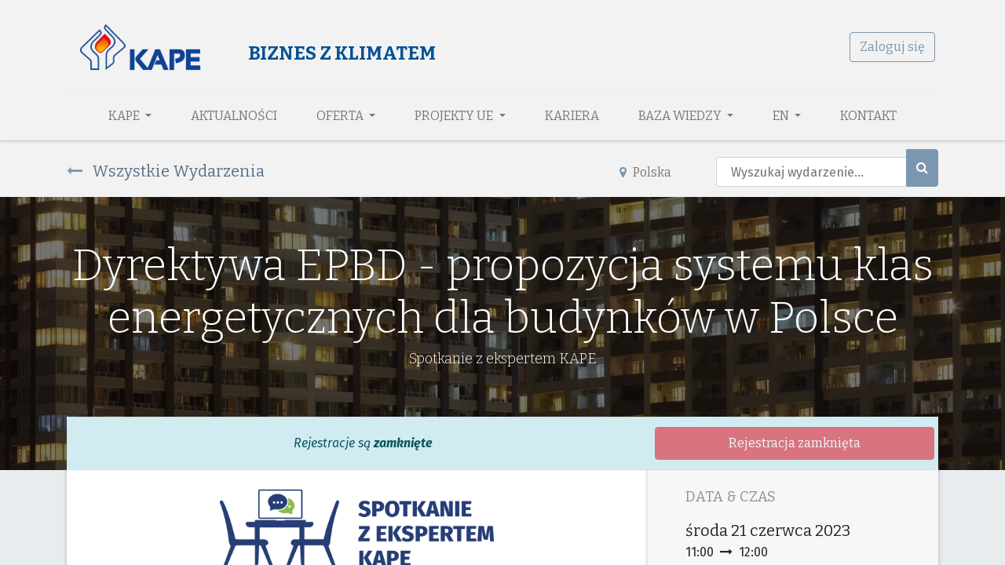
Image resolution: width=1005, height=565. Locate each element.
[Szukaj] (922, 168)
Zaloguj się (889, 46)
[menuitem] (234, 116)
